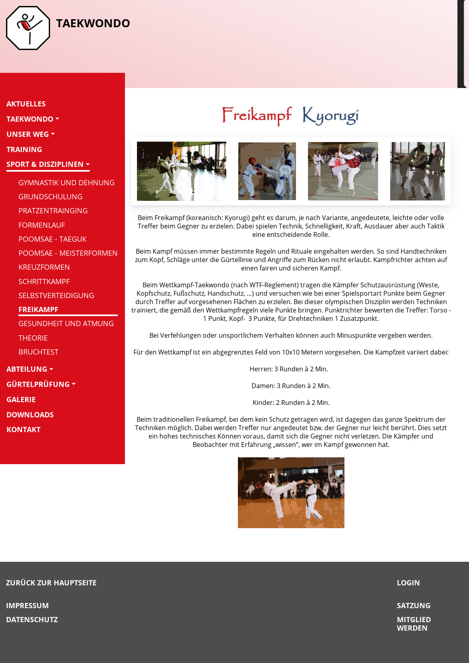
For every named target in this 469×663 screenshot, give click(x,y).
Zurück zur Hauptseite (51, 583)
